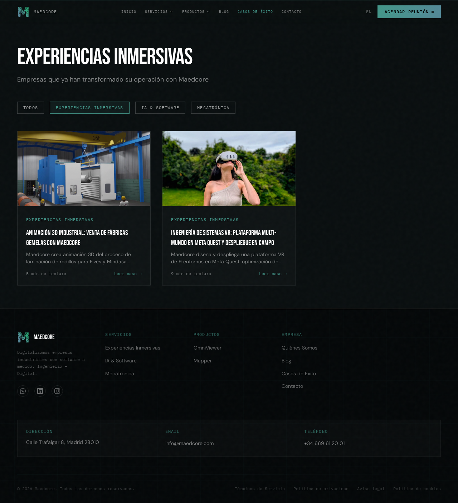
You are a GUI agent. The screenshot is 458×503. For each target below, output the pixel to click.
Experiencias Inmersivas (132, 348)
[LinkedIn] (40, 391)
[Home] (52, 337)
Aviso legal (371, 488)
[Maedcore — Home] (37, 12)
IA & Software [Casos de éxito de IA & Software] (160, 107)
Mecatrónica (119, 373)
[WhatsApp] (23, 391)
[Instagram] (57, 391)
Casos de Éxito (255, 11)
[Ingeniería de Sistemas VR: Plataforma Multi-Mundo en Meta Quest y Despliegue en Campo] (228, 208)
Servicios (159, 11)
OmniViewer (207, 348)
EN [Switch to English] (369, 11)
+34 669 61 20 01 (324, 443)
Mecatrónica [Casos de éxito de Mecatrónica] (213, 107)
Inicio (128, 11)
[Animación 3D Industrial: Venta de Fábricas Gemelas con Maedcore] (84, 208)
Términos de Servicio (260, 488)
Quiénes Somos (299, 348)
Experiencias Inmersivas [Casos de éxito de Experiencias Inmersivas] (89, 107)
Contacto (292, 11)
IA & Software (121, 360)
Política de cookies (417, 488)
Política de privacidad (321, 488)
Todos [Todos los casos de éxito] (30, 107)
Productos (196, 11)
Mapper (203, 360)
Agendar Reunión (409, 11)
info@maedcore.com (189, 443)
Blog (224, 11)
